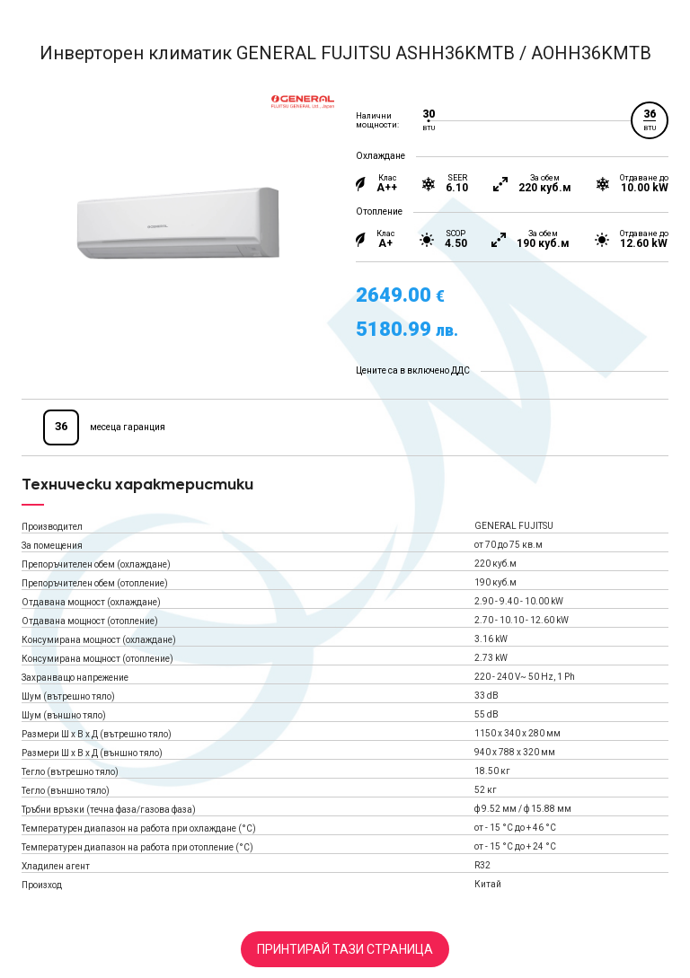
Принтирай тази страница (345, 949)
